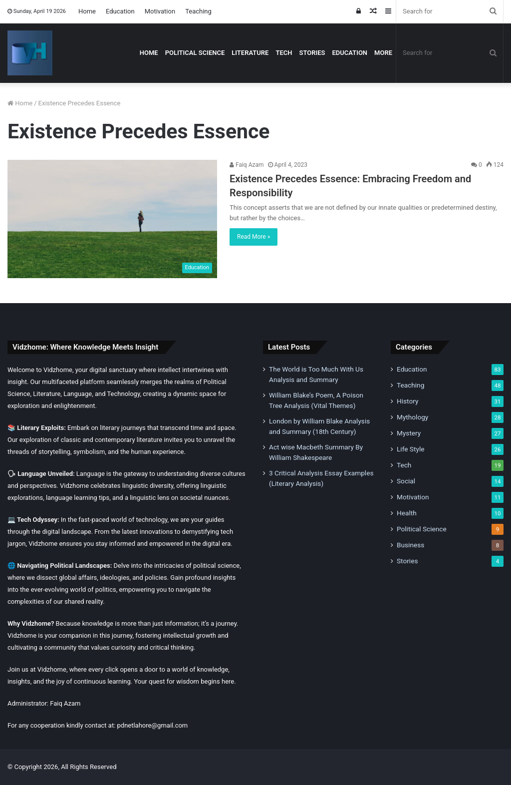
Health (407, 513)
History (407, 401)
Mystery (409, 433)
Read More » (253, 236)
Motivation (160, 11)
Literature (250, 52)
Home (87, 11)
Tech (283, 52)
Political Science (195, 52)
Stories (312, 52)
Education (120, 11)
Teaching (198, 11)
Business (410, 545)
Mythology (412, 417)
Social (406, 481)
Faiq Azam (247, 164)
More (383, 52)
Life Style (410, 449)
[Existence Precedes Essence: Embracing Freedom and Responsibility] (112, 219)
